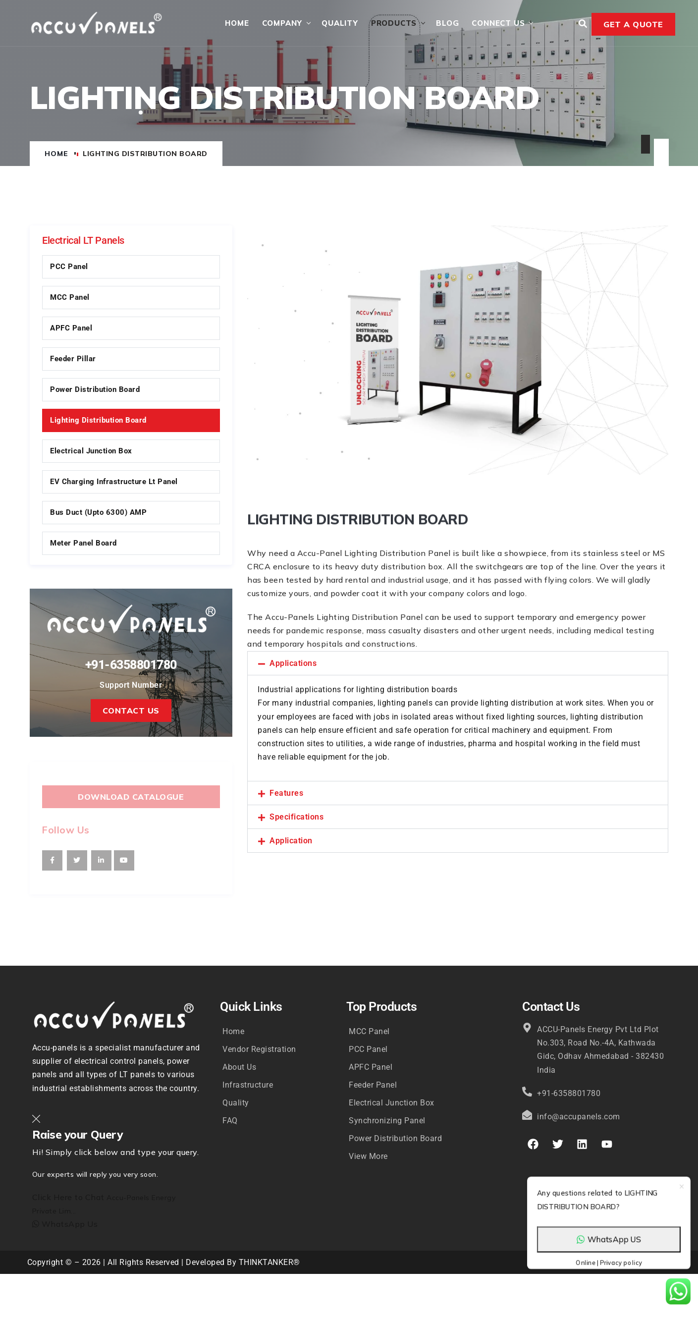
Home (236, 23)
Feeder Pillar (73, 359)
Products (393, 23)
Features (286, 794)
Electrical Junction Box (91, 451)
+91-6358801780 (131, 665)
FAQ (230, 1121)
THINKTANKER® (269, 1263)
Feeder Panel (373, 1086)
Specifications (296, 818)
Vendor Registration (259, 1050)
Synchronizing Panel (387, 1121)
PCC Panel (69, 267)
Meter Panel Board (83, 544)
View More (368, 1157)
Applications (293, 664)
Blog (446, 23)
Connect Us (497, 23)
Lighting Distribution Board (98, 421)
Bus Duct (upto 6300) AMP (98, 513)
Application (291, 842)
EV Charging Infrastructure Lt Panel (114, 482)
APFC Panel (71, 329)
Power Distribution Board (95, 390)
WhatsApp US (609, 1249)
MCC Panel (70, 298)
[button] (458, 664)
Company (281, 23)
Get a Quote (633, 25)
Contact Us (131, 712)
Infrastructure (247, 1086)
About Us (239, 1068)
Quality (339, 23)
